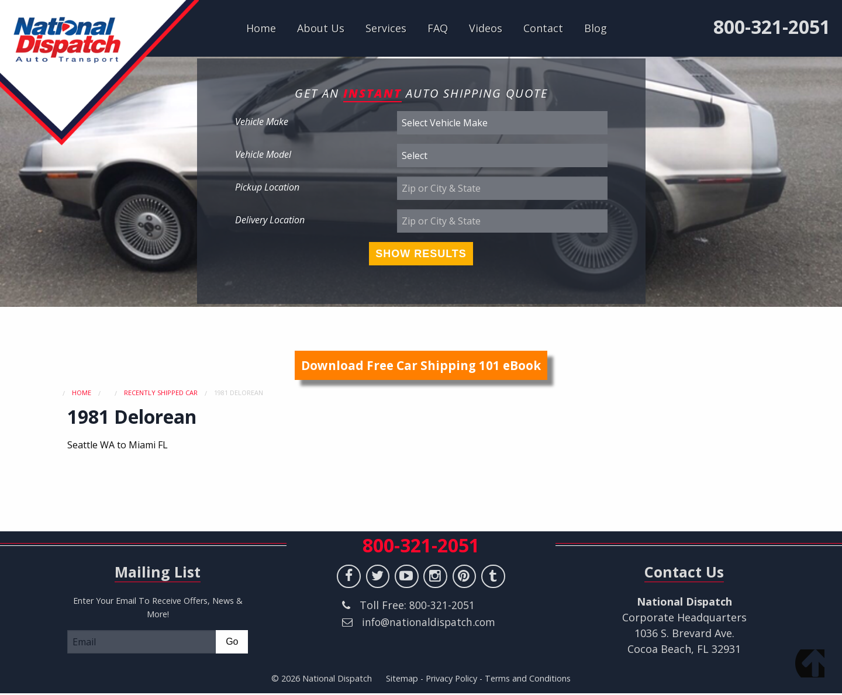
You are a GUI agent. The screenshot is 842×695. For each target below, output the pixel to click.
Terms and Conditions (528, 678)
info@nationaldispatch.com (411, 639)
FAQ (437, 28)
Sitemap (402, 678)
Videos (485, 28)
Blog (595, 28)
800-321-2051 (771, 27)
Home (261, 28)
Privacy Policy (451, 678)
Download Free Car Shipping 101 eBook (421, 365)
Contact (543, 28)
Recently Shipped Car (161, 392)
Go (232, 641)
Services (385, 28)
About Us (320, 28)
